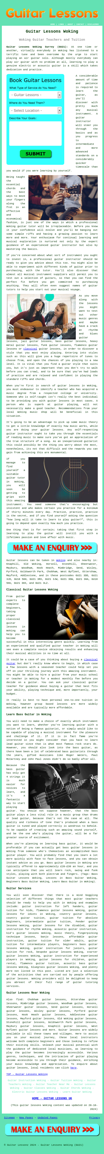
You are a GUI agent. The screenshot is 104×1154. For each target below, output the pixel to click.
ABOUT (70, 24)
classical (30, 349)
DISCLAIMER (92, 24)
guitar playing (87, 1056)
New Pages (26, 1117)
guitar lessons (69, 385)
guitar (56, 65)
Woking (60, 560)
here (73, 1067)
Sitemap (9, 1117)
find (19, 999)
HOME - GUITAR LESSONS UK (52, 1098)
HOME (52, 24)
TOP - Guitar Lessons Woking (27, 1074)
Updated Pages (48, 1117)
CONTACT (80, 24)
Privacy (94, 1117)
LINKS (61, 24)
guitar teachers (86, 899)
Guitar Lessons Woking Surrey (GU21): (37, 47)
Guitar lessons (69, 1030)
